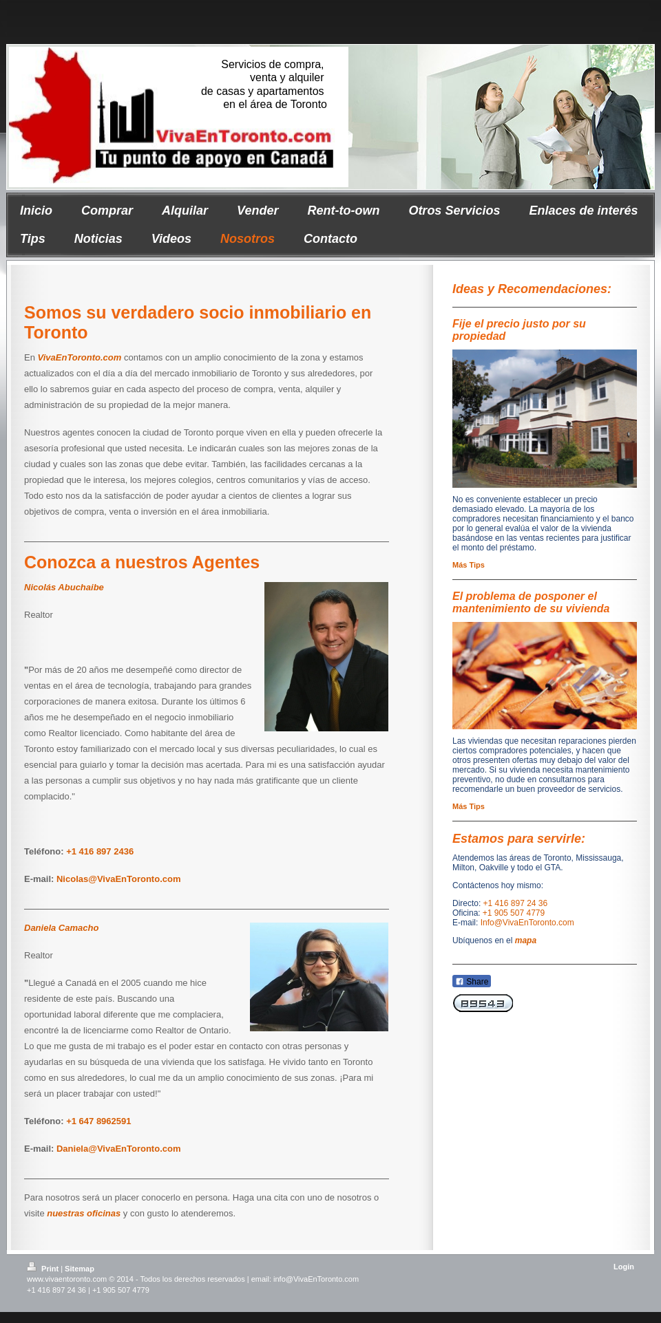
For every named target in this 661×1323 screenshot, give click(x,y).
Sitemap (79, 1269)
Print (44, 1269)
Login (623, 1266)
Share (471, 982)
